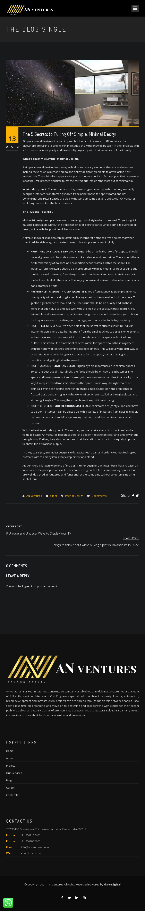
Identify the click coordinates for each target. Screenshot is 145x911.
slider (53, 496)
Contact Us (12, 795)
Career (10, 787)
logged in (27, 586)
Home (10, 751)
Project (10, 765)
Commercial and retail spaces (41, 198)
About (10, 758)
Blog (8, 780)
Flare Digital (112, 884)
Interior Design (74, 496)
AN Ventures (34, 496)
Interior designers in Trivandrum (42, 189)
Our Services (14, 773)
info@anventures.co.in (34, 847)
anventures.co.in (30, 853)
